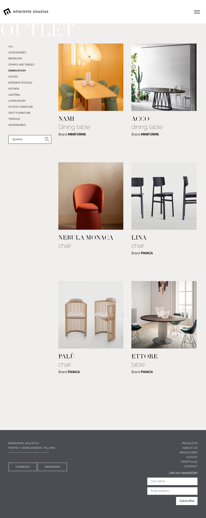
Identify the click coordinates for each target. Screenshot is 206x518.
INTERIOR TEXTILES (20, 82)
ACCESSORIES (17, 52)
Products (190, 443)
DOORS (13, 76)
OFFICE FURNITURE (20, 106)
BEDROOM (15, 58)
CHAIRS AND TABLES (21, 64)
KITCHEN (13, 88)
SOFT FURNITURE (19, 112)
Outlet (192, 457)
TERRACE (14, 118)
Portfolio (189, 461)
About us (190, 447)
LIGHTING (14, 94)
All (10, 46)
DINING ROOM (17, 70)
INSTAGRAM (52, 466)
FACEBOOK (23, 466)
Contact (191, 466)
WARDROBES (17, 124)
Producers (189, 452)
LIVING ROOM (16, 100)
